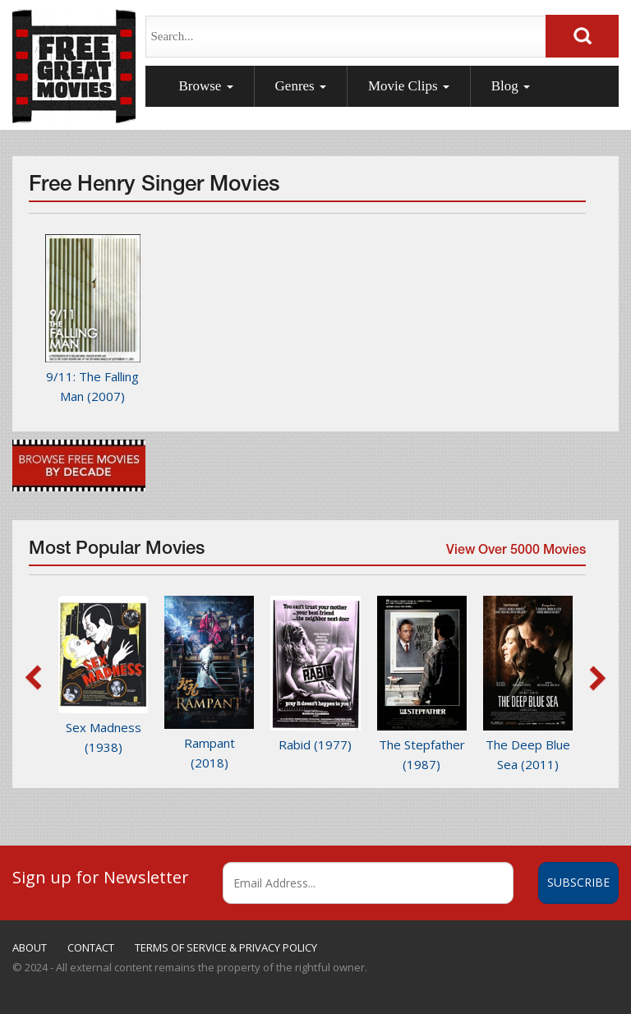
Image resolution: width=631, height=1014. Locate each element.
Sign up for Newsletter (100, 876)
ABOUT (29, 947)
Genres (300, 86)
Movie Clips (408, 86)
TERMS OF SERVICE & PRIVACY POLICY (226, 947)
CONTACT (90, 947)
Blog (510, 86)
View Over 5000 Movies (514, 554)
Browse (205, 86)
